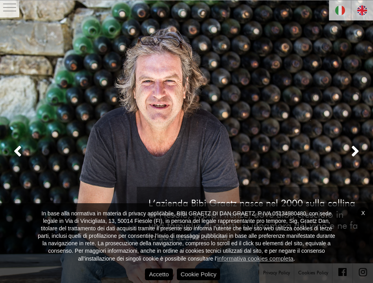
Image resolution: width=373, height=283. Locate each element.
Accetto (159, 274)
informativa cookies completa (255, 258)
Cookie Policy (199, 274)
